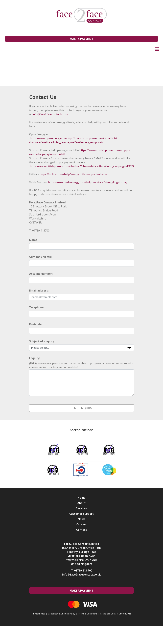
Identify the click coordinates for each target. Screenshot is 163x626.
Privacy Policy (38, 613)
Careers (81, 524)
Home (81, 497)
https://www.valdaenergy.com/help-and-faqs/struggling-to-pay (87, 182)
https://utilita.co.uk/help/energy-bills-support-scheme (73, 174)
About (81, 503)
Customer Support (81, 514)
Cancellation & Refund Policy (61, 613)
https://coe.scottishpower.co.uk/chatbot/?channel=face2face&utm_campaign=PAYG (82, 166)
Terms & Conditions (87, 613)
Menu (157, 49)
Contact (81, 530)
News (81, 519)
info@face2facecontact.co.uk (50, 114)
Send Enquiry (81, 408)
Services (81, 508)
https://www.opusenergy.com (48, 138)
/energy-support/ (92, 142)
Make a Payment (81, 39)
